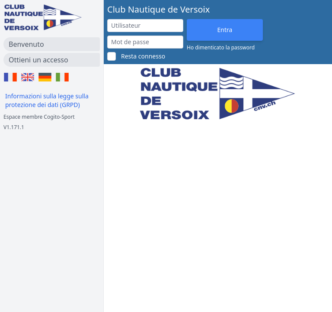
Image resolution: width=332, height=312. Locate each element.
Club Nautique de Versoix (158, 9)
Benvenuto (26, 44)
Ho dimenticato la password (221, 47)
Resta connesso (143, 56)
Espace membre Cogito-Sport (39, 116)
